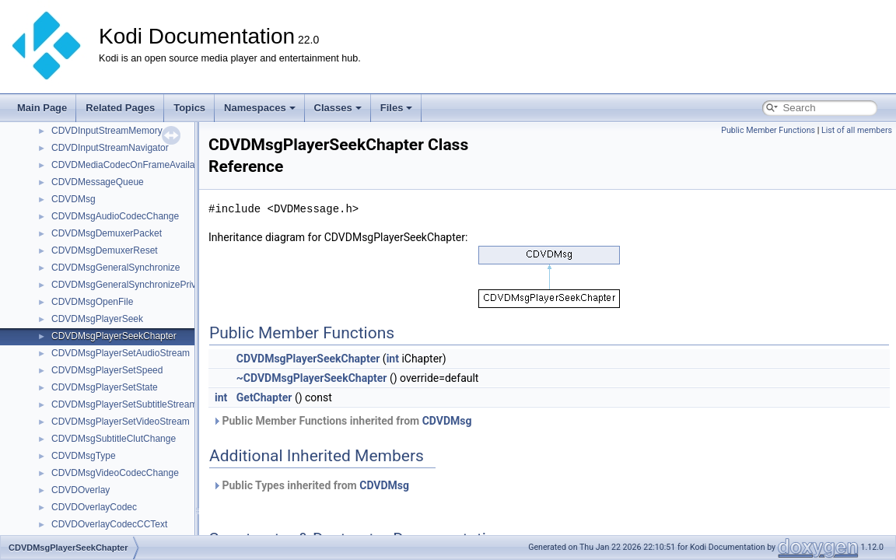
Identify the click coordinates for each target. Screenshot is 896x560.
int (393, 358)
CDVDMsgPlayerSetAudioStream (120, 353)
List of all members (856, 130)
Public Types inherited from (310, 485)
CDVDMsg (73, 199)
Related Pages (120, 108)
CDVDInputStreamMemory (107, 130)
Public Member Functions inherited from (341, 421)
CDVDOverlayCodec (94, 507)
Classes (338, 108)
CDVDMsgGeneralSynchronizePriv (123, 284)
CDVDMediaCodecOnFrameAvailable (129, 164)
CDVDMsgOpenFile (92, 301)
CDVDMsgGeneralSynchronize (115, 267)
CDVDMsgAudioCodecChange (115, 216)
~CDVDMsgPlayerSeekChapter (311, 378)
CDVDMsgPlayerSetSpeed (107, 370)
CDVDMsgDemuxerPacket (106, 233)
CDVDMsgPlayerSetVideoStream (120, 421)
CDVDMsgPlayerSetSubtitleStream (124, 404)
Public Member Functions (768, 130)
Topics (189, 108)
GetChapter (264, 397)
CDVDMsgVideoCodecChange (115, 472)
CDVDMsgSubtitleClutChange (113, 438)
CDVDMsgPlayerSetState (104, 387)
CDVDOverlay (80, 490)
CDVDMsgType (83, 455)
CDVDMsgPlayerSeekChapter (114, 336)
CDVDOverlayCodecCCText (109, 524)
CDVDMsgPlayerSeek (97, 318)
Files (396, 108)
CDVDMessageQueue (97, 182)
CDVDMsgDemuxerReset (104, 250)
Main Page (42, 108)
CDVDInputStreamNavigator (110, 147)
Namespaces (260, 108)
